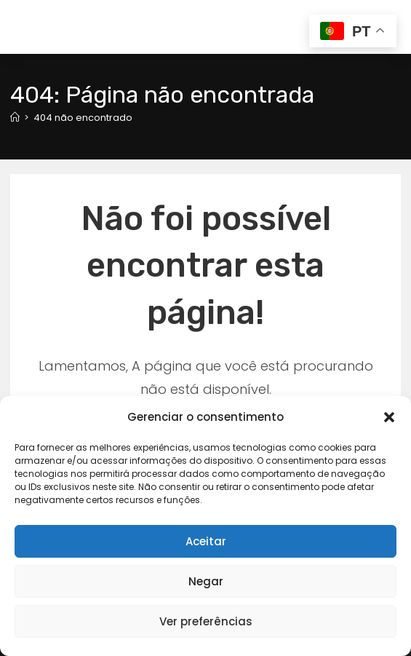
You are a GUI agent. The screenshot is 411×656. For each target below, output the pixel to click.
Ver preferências (205, 621)
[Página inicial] (15, 118)
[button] (389, 417)
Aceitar (205, 541)
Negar (205, 581)
